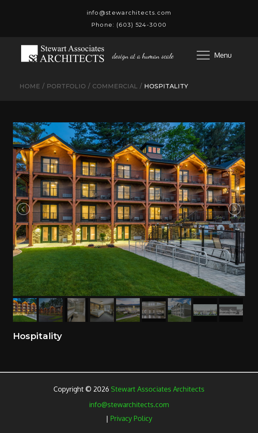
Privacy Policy (131, 418)
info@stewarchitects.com (129, 12)
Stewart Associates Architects (158, 389)
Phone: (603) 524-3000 (129, 24)
